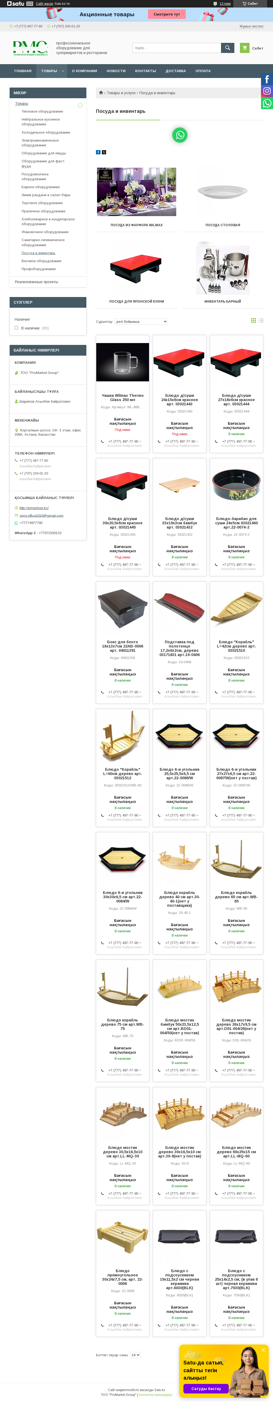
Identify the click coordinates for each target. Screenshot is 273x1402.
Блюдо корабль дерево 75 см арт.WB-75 (122, 1024)
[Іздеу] (227, 48)
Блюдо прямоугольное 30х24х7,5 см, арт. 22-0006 (122, 1277)
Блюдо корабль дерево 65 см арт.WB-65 (236, 896)
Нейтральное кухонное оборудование (41, 121)
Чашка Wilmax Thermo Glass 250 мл (123, 397)
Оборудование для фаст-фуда (43, 163)
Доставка (176, 71)
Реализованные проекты (36, 282)
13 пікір (225, 4)
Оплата (203, 71)
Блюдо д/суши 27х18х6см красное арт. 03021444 (236, 399)
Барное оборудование (41, 187)
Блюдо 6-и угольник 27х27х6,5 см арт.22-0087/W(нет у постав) (236, 773)
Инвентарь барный (222, 301)
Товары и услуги (121, 93)
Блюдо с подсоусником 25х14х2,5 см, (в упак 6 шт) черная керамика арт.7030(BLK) (236, 1279)
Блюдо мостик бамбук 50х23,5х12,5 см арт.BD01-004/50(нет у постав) (179, 1026)
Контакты (145, 71)
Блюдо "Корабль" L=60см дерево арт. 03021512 (122, 773)
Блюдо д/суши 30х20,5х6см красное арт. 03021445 (123, 523)
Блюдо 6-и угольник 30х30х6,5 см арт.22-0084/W (123, 896)
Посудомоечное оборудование (35, 176)
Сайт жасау (44, 4)
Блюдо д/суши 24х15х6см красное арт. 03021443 (179, 399)
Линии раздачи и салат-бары (46, 195)
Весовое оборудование (41, 261)
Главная (22, 71)
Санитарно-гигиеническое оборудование (43, 242)
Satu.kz (159, 1390)
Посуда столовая (223, 225)
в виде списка (261, 321)
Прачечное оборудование (43, 211)
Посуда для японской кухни (136, 301)
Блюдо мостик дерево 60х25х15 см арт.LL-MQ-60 (236, 1151)
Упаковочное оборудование (45, 232)
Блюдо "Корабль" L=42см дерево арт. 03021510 (236, 646)
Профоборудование (39, 269)
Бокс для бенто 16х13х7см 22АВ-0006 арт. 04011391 (122, 646)
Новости (116, 71)
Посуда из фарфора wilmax (137, 225)
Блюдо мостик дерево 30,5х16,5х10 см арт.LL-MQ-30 (122, 1151)
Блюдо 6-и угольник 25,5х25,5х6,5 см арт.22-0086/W (179, 773)
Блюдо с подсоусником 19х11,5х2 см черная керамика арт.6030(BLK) (179, 1279)
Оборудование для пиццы (44, 153)
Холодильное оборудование (46, 132)
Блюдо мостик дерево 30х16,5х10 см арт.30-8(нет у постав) (179, 1151)
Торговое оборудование (42, 203)
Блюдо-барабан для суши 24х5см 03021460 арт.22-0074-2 (236, 523)
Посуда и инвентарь (38, 253)
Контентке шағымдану (155, 1395)
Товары (49, 71)
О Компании (84, 71)
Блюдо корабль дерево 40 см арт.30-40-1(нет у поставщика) (179, 899)
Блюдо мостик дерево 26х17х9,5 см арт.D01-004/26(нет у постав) (236, 1026)
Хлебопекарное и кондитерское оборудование (48, 221)
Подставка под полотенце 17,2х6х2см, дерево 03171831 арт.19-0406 (179, 648)
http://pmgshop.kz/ (34, 508)
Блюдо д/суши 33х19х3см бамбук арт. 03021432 (179, 523)
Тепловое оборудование (42, 111)
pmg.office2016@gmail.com (41, 515)
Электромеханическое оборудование (40, 142)
